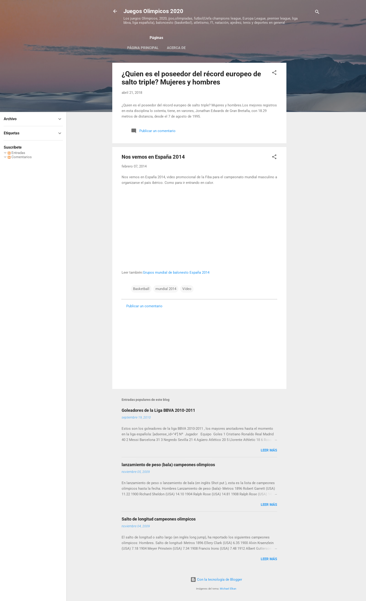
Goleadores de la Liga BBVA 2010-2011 (158, 410)
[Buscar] (317, 13)
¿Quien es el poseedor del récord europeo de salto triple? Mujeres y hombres (191, 78)
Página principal (142, 48)
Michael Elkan (228, 588)
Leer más (269, 450)
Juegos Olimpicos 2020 (153, 11)
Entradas (16, 153)
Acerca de (176, 48)
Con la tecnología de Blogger (216, 579)
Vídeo (186, 289)
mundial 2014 (165, 289)
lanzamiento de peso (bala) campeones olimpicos (168, 464)
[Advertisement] (305, 133)
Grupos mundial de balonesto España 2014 (176, 272)
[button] (274, 73)
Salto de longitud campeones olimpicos (159, 519)
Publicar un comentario (144, 306)
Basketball (141, 289)
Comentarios (20, 157)
